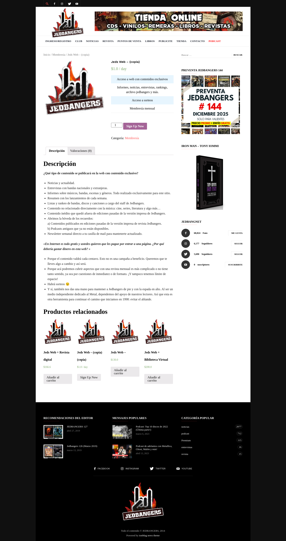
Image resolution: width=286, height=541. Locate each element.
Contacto (197, 41)
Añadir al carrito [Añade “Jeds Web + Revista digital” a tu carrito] (53, 379)
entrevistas (208, 447)
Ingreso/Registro (58, 41)
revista (208, 454)
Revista (108, 41)
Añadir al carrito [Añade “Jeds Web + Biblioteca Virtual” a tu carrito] (153, 379)
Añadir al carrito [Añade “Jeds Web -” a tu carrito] (120, 371)
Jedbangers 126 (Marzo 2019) (82, 446)
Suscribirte (235, 264)
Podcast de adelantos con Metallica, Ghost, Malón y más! (154, 448)
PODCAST (215, 41)
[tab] (57, 151)
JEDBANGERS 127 (77, 426)
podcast (208, 433)
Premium (208, 440)
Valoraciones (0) (81, 150)
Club (78, 41)
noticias (208, 426)
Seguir (238, 243)
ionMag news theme (149, 535)
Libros (150, 41)
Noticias (92, 41)
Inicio (47, 54)
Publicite (166, 41)
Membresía (58, 54)
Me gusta (237, 233)
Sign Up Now (135, 126)
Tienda (181, 41)
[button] (47, 3)
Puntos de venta (129, 41)
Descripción (57, 150)
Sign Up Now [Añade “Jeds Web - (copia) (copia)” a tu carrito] (89, 377)
